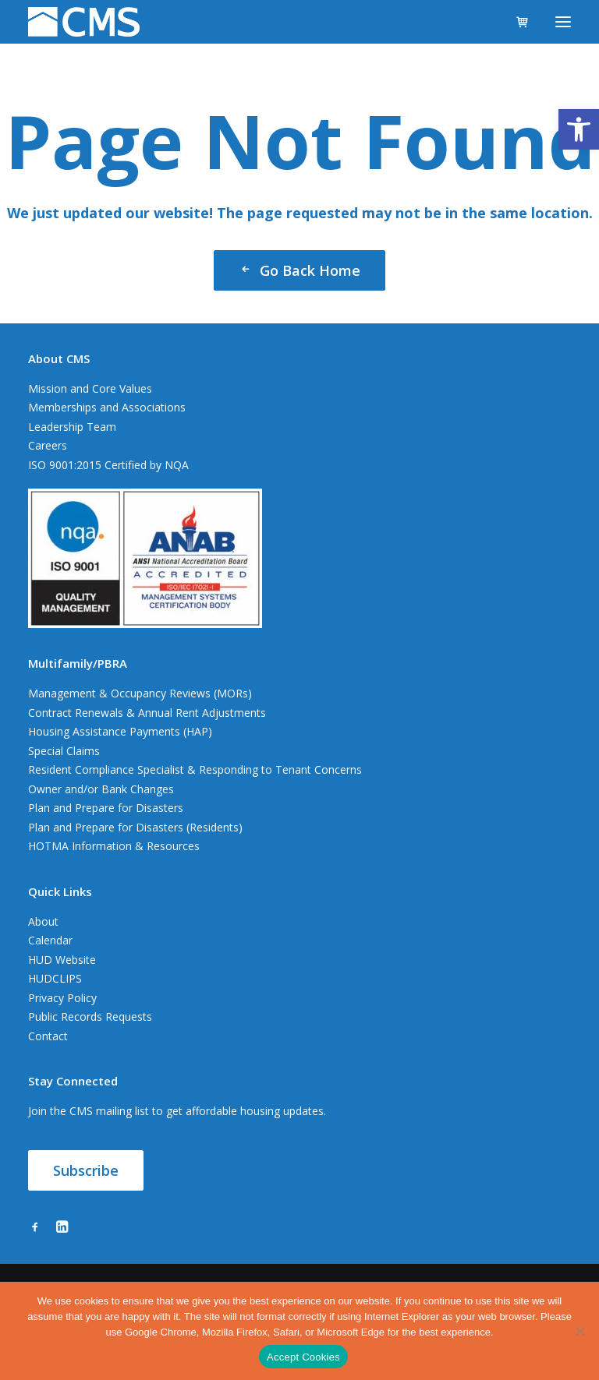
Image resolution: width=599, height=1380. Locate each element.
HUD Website (62, 959)
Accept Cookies (303, 1357)
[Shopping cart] (516, 22)
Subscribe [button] (86, 1170)
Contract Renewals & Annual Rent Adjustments (147, 712)
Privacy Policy (62, 997)
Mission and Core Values (90, 388)
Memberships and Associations (107, 407)
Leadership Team (72, 426)
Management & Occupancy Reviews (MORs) (140, 693)
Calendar (50, 940)
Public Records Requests (90, 1016)
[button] (578, 129)
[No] (579, 1331)
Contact (48, 1036)
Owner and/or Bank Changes (101, 789)
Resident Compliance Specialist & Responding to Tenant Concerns (195, 769)
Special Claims (64, 750)
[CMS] (84, 22)
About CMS (59, 358)
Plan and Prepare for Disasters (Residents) (135, 827)
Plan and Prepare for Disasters (105, 807)
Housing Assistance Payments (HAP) (120, 731)
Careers (47, 445)
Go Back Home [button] (299, 270)
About (43, 921)
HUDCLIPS (55, 978)
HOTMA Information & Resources (114, 845)
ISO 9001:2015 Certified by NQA (108, 464)
